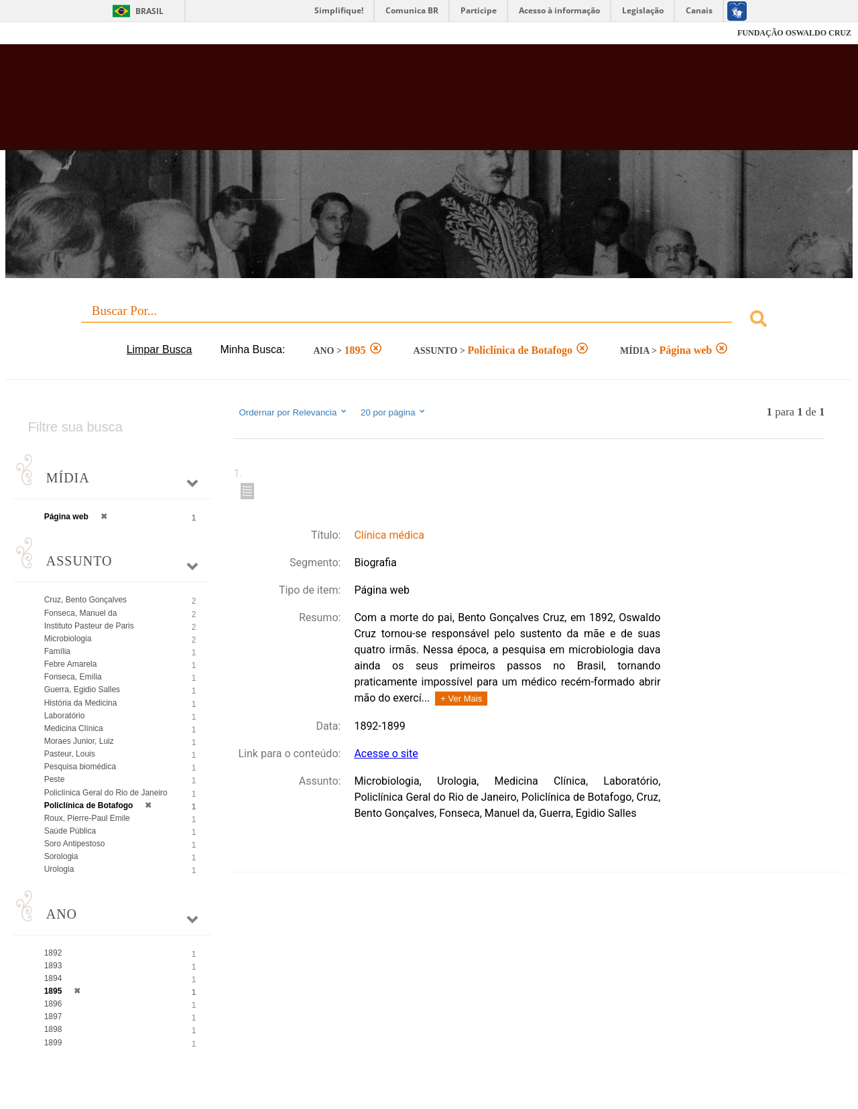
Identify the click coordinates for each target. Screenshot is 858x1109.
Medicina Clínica (73, 728)
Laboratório (64, 715)
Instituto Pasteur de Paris (89, 626)
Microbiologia (68, 638)
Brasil (149, 11)
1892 (53, 953)
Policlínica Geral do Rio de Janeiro (106, 792)
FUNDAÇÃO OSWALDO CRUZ (794, 33)
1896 (53, 1003)
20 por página (394, 412)
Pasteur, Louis (69, 754)
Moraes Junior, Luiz (79, 741)
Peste (54, 779)
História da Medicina (80, 703)
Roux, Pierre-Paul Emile (87, 818)
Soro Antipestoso (74, 843)
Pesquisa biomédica (80, 766)
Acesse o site (386, 753)
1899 (53, 1042)
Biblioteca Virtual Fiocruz (375, 104)
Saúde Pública (70, 831)
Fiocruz (40, 33)
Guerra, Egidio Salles (82, 689)
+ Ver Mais (461, 699)
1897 (53, 1016)
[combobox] (429, 321)
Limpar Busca (159, 349)
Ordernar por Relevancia (293, 412)
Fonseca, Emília (73, 676)
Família (57, 651)
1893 (53, 965)
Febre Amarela (70, 664)
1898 (53, 1029)
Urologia (59, 869)
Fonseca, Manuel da (80, 613)
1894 (53, 978)
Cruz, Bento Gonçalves (85, 599)
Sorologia (61, 856)
